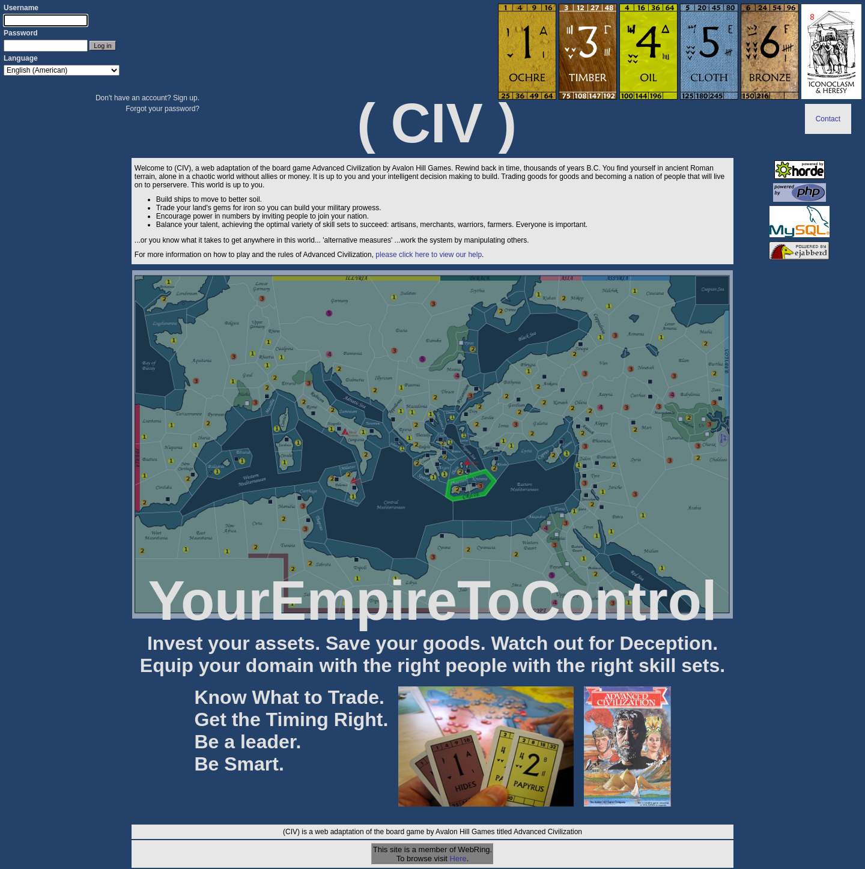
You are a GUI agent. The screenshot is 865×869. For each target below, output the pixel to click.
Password (21, 33)
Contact (828, 119)
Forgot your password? (162, 108)
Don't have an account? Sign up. (147, 98)
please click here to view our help (428, 254)
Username (21, 8)
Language (21, 58)
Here (458, 858)
